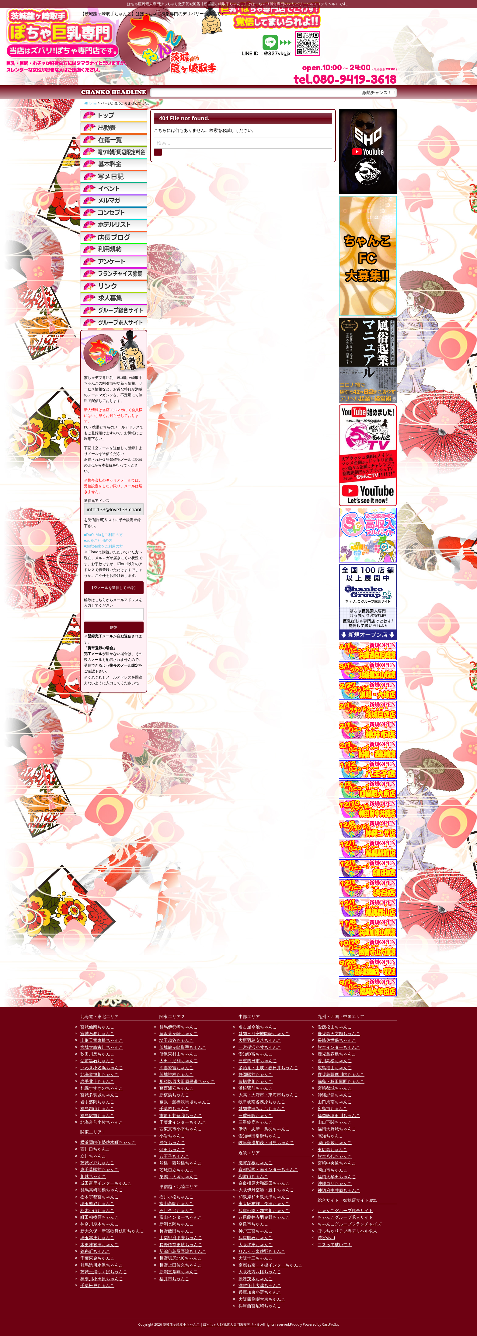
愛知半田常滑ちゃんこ (259, 1136)
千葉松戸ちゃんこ (97, 1285)
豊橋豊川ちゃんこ (255, 1081)
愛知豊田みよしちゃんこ (261, 1108)
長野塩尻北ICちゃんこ (180, 1258)
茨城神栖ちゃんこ (176, 1074)
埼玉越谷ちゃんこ (176, 1040)
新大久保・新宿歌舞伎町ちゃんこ (112, 1231)
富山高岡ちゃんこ (176, 1203)
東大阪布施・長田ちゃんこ (264, 1203)
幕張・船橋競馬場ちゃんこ (185, 1102)
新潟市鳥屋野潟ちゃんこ (182, 1251)
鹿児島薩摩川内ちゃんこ (341, 1074)
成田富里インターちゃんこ (105, 1183)
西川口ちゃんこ (95, 1149)
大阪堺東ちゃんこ (255, 1244)
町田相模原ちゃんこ (99, 1217)
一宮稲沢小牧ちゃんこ (259, 1047)
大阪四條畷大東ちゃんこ (261, 1299)
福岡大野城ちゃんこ (337, 1129)
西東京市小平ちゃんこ (180, 1129)
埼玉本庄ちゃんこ (97, 1237)
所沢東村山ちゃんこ (178, 1054)
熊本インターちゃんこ (339, 1047)
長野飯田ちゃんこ (176, 1231)
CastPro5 (329, 1324)
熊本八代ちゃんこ (335, 1156)
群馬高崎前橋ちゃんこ (101, 1190)
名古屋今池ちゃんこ (257, 1027)
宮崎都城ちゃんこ (335, 1088)
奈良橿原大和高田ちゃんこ (264, 1183)
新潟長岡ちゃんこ (176, 1224)
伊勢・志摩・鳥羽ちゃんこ (264, 1129)
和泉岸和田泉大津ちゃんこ (264, 1197)
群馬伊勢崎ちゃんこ (178, 1027)
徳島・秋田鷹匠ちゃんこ (341, 1081)
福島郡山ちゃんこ (97, 1108)
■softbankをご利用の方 (103, 546)
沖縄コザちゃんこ (335, 1183)
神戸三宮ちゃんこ (255, 1231)
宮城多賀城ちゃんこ (99, 1095)
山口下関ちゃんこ (335, 1122)
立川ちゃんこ (93, 1156)
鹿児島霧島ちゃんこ (337, 1054)
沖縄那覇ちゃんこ (335, 1095)
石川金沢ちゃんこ (176, 1210)
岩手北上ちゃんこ (97, 1081)
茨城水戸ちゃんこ (97, 1162)
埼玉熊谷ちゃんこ (97, 1203)
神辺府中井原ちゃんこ (339, 1190)
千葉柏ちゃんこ (174, 1108)
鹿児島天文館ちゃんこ (339, 1033)
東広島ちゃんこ (332, 1149)
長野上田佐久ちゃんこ (180, 1265)
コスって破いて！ (335, 1244)
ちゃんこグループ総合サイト (345, 1210)
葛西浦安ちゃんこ (176, 1088)
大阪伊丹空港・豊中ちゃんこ (266, 1190)
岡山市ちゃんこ (332, 1170)
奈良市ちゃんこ (253, 1224)
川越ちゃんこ (93, 1176)
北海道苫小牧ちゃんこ (101, 1122)
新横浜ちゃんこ (174, 1095)
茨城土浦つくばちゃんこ (103, 1271)
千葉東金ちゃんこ (97, 1258)
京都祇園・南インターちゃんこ (268, 1169)
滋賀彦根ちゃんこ (255, 1162)
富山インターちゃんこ (180, 1217)
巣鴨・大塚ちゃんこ (178, 1176)
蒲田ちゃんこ (172, 1149)
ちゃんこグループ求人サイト (345, 1217)
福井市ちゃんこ (174, 1278)
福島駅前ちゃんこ (97, 1115)
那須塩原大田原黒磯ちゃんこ (187, 1081)
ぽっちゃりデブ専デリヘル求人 (347, 1231)
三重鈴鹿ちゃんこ (255, 1122)
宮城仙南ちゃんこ (97, 1027)
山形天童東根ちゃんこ (101, 1040)
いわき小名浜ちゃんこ (101, 1067)
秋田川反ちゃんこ (97, 1054)
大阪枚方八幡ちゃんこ (259, 1271)
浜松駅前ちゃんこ (255, 1088)
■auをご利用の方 (98, 540)
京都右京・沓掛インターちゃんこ (270, 1265)
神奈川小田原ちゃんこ (101, 1278)
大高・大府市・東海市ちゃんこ (268, 1095)
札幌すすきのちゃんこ (101, 1088)
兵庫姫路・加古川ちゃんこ (264, 1210)
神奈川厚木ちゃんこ (99, 1224)
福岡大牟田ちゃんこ (337, 1176)
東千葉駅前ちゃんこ (99, 1169)
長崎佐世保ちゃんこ (337, 1040)
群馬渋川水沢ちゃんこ (101, 1265)
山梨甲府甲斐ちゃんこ (180, 1237)
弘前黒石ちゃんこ (97, 1060)
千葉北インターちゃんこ (182, 1122)
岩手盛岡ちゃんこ (97, 1102)
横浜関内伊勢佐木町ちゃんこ (108, 1142)
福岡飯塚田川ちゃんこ (339, 1115)
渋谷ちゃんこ (172, 1142)
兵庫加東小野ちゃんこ (259, 1292)
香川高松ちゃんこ (335, 1060)
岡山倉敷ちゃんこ (335, 1142)
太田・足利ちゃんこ (178, 1060)
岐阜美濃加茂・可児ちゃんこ (266, 1142)
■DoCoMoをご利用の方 (103, 534)
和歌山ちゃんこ (253, 1176)
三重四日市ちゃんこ (257, 1060)
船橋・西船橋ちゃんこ (180, 1163)
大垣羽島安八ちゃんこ (259, 1040)
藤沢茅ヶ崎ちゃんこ (178, 1033)
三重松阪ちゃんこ (255, 1115)
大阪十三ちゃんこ (255, 1258)
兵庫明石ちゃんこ (255, 1237)
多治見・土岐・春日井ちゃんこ (268, 1067)
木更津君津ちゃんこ (99, 1244)
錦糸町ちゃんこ (95, 1251)
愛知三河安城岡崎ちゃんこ (264, 1033)
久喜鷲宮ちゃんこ (176, 1067)
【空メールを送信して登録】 (114, 587)
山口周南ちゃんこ (335, 1102)
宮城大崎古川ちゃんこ (101, 1047)
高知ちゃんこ (330, 1136)
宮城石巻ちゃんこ (97, 1033)
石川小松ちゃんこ (176, 1197)
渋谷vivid (326, 1237)
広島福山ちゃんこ (335, 1067)
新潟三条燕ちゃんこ (178, 1271)
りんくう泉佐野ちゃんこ (261, 1251)
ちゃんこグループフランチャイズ (349, 1224)
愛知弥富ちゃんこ (255, 1054)
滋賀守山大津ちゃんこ (259, 1285)
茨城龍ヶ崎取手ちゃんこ (182, 1047)
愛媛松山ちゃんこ (335, 1027)
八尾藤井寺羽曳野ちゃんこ (264, 1217)
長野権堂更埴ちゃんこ (180, 1244)
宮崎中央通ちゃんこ (337, 1163)
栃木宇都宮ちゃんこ (99, 1197)
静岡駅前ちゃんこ (255, 1074)
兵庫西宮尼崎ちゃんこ (259, 1306)
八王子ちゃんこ (174, 1156)
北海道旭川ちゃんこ (99, 1074)
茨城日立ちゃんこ (176, 1170)
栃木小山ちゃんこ (97, 1210)
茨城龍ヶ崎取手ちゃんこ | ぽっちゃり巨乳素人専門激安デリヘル (211, 1324)
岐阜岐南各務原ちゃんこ (261, 1102)
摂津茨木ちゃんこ (255, 1278)
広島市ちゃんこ (332, 1108)
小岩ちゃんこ (172, 1136)
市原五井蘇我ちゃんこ (180, 1115)
